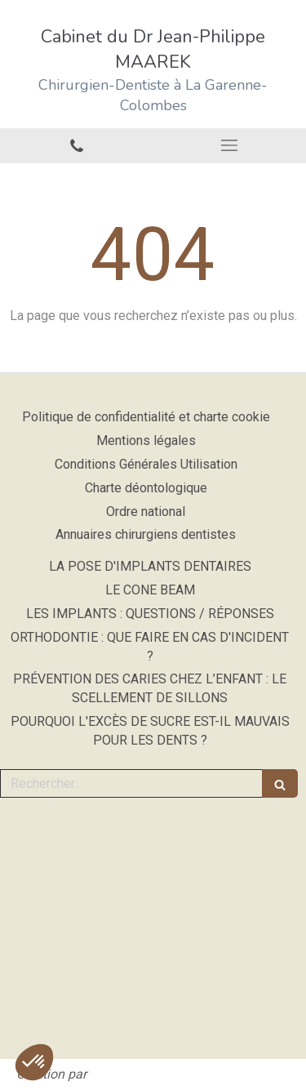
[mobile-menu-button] (230, 145)
